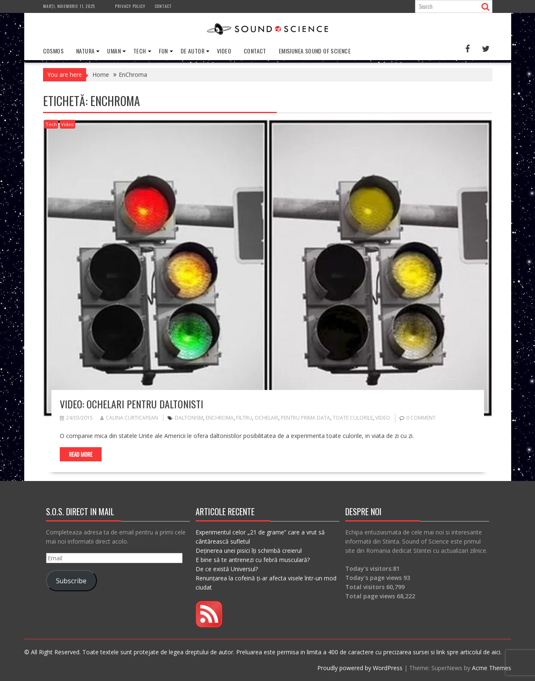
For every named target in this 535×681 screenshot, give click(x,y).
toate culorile (353, 417)
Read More (80, 454)
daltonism (189, 417)
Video (224, 50)
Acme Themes (491, 668)
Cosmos (53, 50)
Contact (163, 6)
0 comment (421, 417)
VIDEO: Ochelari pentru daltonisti (131, 403)
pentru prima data (305, 417)
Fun (163, 50)
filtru (244, 417)
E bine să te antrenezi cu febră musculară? (253, 560)
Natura (85, 50)
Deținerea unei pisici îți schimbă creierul (249, 550)
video (382, 417)
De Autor (192, 50)
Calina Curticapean (129, 417)
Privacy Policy (130, 6)
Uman (114, 50)
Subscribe (71, 580)
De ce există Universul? (227, 569)
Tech (139, 50)
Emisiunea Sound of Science (315, 50)
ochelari (266, 417)
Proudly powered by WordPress (360, 668)
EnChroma (220, 417)
